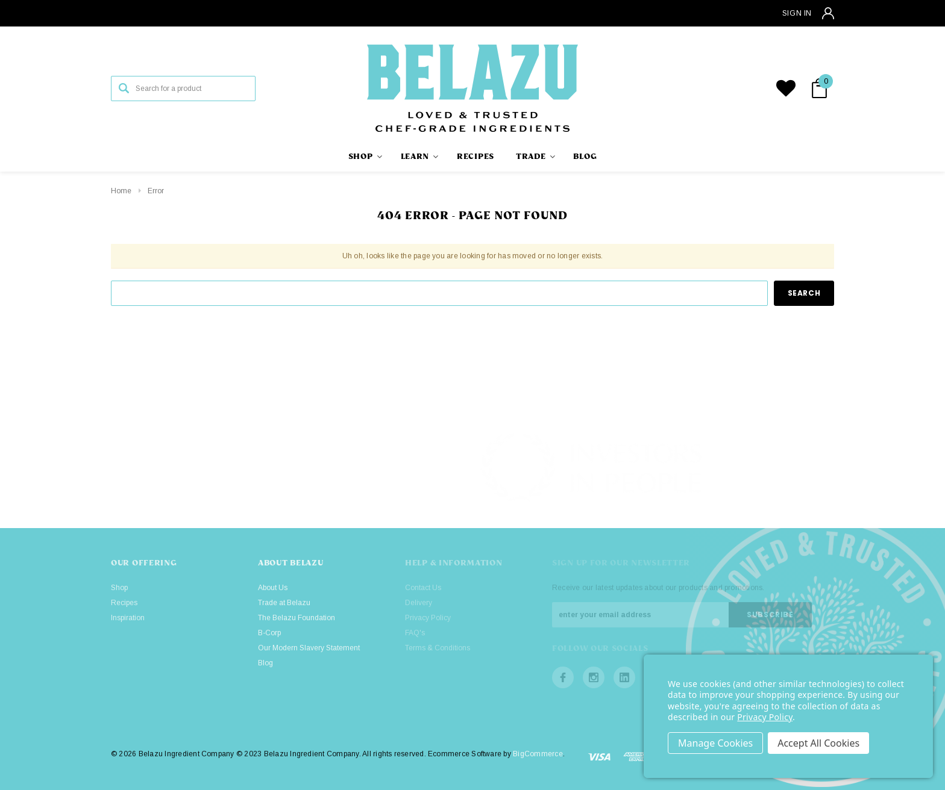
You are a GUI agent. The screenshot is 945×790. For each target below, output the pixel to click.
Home (121, 191)
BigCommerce (538, 754)
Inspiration (128, 618)
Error (156, 191)
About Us (272, 587)
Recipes (124, 603)
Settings (715, 743)
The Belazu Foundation (296, 618)
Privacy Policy (765, 717)
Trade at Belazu (284, 603)
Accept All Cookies (818, 743)
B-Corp (269, 633)
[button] (827, 467)
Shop (119, 587)
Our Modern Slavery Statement (309, 648)
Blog (265, 663)
